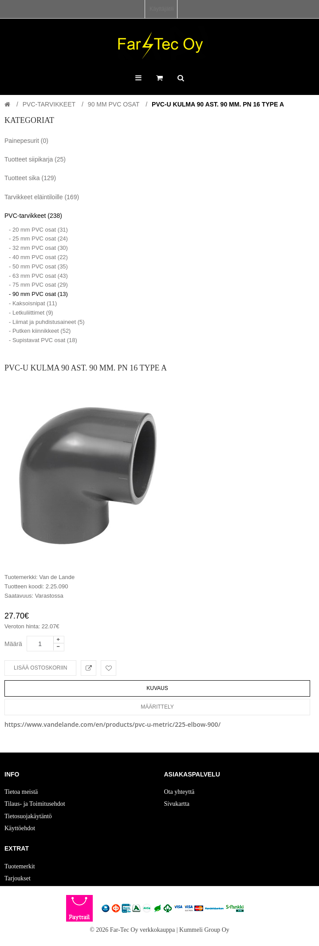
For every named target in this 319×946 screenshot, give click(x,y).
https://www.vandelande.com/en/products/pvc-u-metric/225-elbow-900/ (112, 724)
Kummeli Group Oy (204, 929)
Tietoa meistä (21, 791)
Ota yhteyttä (179, 791)
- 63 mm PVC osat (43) (38, 275)
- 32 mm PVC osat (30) (38, 247)
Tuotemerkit (19, 866)
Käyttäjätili (162, 9)
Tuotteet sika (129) (30, 177)
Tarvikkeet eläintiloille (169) (41, 197)
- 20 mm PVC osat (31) (38, 229)
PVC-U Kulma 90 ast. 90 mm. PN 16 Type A (218, 104)
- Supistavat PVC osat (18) (43, 340)
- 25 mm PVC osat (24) (38, 238)
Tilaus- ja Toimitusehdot (34, 803)
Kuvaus (157, 688)
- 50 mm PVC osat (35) (38, 266)
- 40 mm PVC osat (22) (38, 257)
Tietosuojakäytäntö (28, 816)
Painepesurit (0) (26, 140)
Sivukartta (177, 803)
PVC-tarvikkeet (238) (33, 215)
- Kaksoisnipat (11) (33, 303)
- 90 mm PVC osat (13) (38, 294)
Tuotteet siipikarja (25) (35, 159)
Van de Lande (57, 577)
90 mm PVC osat (113, 104)
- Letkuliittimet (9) (31, 312)
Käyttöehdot (19, 828)
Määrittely (157, 707)
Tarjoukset (17, 878)
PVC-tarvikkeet (49, 104)
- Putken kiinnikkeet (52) (40, 330)
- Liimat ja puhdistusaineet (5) (47, 322)
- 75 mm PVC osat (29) (38, 284)
